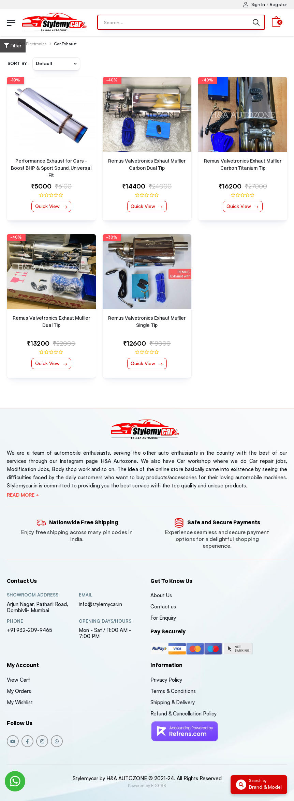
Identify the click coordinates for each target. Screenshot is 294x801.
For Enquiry (163, 618)
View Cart (18, 680)
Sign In (254, 4)
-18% (15, 80)
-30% (111, 237)
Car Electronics (32, 43)
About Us (161, 595)
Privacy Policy (166, 680)
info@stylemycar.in (100, 604)
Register (278, 4)
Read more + (23, 495)
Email (85, 595)
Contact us (163, 606)
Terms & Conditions (173, 691)
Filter (12, 45)
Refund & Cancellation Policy (183, 713)
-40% (112, 80)
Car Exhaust (65, 43)
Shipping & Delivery (172, 702)
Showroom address (32, 595)
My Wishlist (20, 702)
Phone (15, 621)
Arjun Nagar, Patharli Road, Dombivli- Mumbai (37, 607)
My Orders (19, 691)
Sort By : (19, 63)
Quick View (48, 206)
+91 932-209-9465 (29, 630)
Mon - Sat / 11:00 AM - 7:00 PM (105, 633)
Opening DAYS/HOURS (105, 621)
